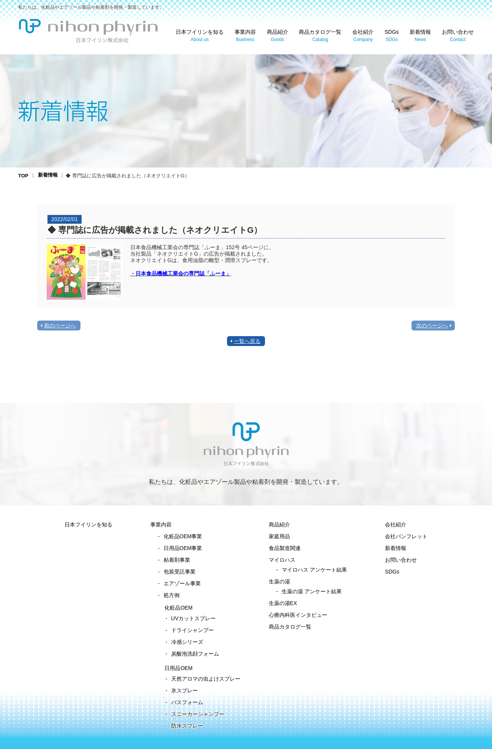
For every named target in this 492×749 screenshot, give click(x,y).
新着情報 (420, 36)
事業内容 (245, 36)
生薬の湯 (279, 581)
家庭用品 (279, 536)
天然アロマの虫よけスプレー (205, 679)
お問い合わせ (458, 36)
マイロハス (282, 560)
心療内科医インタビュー (298, 615)
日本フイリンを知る (200, 36)
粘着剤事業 (177, 560)
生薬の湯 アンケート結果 (312, 591)
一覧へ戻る (247, 341)
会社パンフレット (406, 536)
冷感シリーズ (187, 642)
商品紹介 (277, 36)
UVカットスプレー (193, 618)
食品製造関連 (285, 548)
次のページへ (432, 325)
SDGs (392, 36)
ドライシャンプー (192, 630)
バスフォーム (187, 702)
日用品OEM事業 (183, 548)
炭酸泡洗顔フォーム (195, 654)
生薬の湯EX (283, 603)
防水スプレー (187, 726)
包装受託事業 (180, 572)
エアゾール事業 (182, 583)
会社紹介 (363, 36)
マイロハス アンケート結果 (314, 570)
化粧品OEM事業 (183, 536)
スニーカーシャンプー (197, 714)
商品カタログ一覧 (320, 36)
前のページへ (60, 325)
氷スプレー (184, 690)
